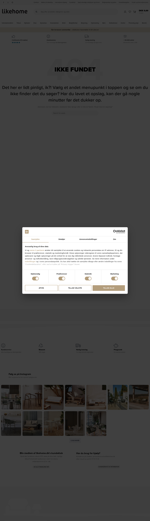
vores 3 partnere (37, 250)
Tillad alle (108, 288)
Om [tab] (114, 239)
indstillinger (30, 262)
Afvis (41, 288)
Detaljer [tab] (62, 239)
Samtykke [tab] (35, 239)
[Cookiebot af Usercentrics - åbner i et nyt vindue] (115, 231)
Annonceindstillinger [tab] (88, 239)
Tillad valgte (75, 288)
